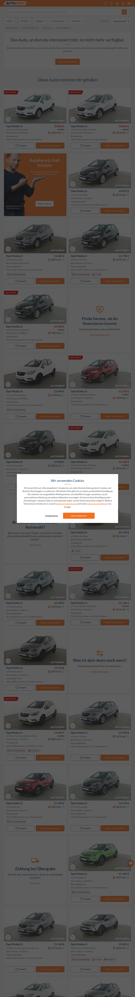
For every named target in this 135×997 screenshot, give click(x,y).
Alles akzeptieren (79, 515)
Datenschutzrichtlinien (97, 503)
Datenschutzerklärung (66, 503)
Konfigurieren (51, 515)
